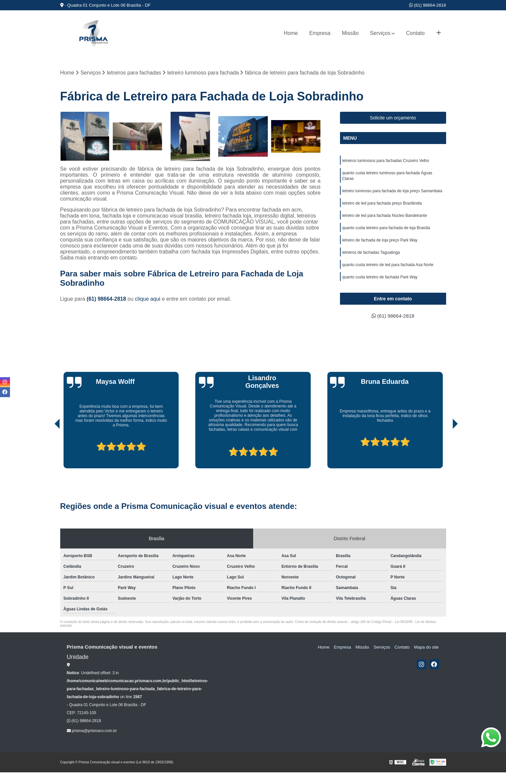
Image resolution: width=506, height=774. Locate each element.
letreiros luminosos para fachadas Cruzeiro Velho (385, 161)
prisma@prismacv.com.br (92, 732)
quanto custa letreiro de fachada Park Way (380, 280)
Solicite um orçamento (393, 118)
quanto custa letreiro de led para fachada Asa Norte (387, 268)
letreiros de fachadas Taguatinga (371, 255)
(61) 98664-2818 (427, 5)
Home (291, 33)
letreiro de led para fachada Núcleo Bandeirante (384, 217)
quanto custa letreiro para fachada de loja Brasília (386, 230)
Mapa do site (427, 648)
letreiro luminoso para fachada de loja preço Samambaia (392, 192)
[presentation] (48, 451)
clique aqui (148, 299)
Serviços (380, 33)
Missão (350, 33)
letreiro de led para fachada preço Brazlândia (382, 205)
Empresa (319, 33)
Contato (415, 33)
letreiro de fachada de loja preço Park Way (380, 242)
